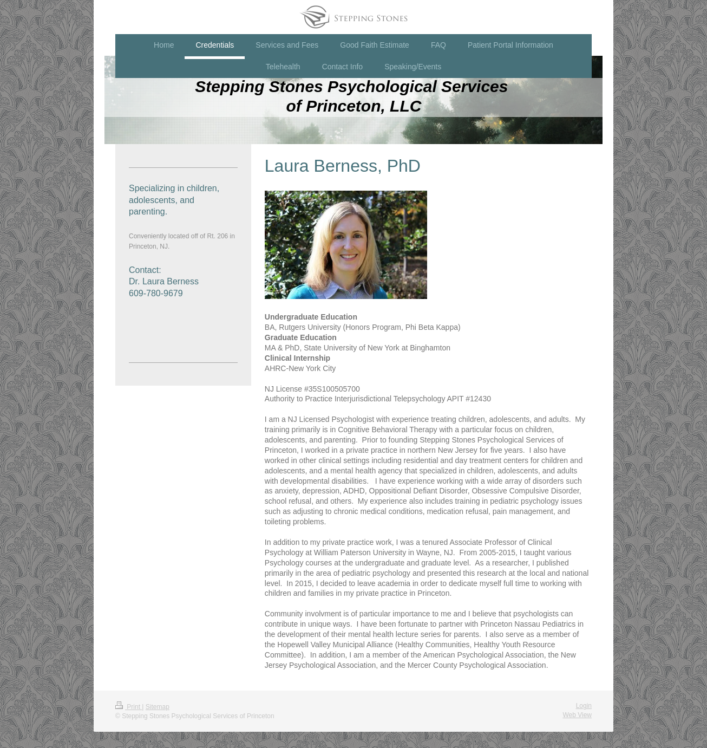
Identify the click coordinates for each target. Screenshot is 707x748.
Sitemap (157, 707)
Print (128, 707)
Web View (577, 715)
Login (584, 706)
